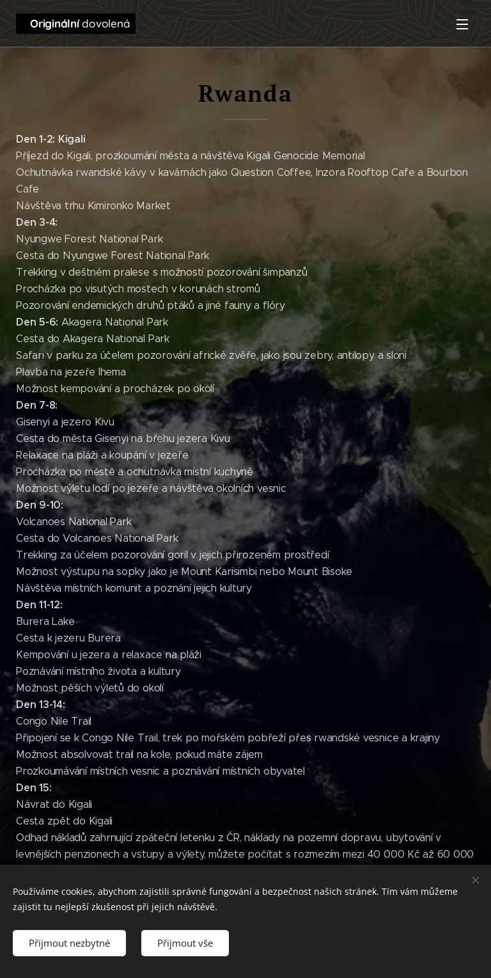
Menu (462, 24)
